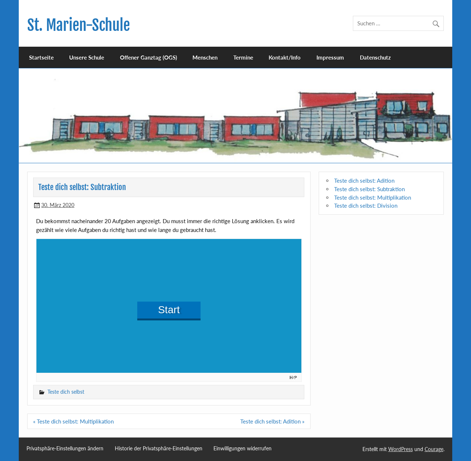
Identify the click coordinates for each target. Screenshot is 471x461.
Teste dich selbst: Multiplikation (372, 197)
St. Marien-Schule (78, 25)
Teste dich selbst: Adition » (272, 421)
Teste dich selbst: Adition (364, 180)
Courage (434, 449)
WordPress (400, 449)
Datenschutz (375, 57)
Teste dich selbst (65, 392)
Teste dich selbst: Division (365, 205)
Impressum (330, 57)
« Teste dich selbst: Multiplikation (73, 421)
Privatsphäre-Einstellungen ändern (64, 448)
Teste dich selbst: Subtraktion (369, 189)
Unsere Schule (86, 57)
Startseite (41, 57)
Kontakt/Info (285, 57)
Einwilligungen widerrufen (242, 448)
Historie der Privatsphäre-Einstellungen (158, 448)
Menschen (204, 57)
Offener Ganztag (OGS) (148, 57)
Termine (243, 57)
